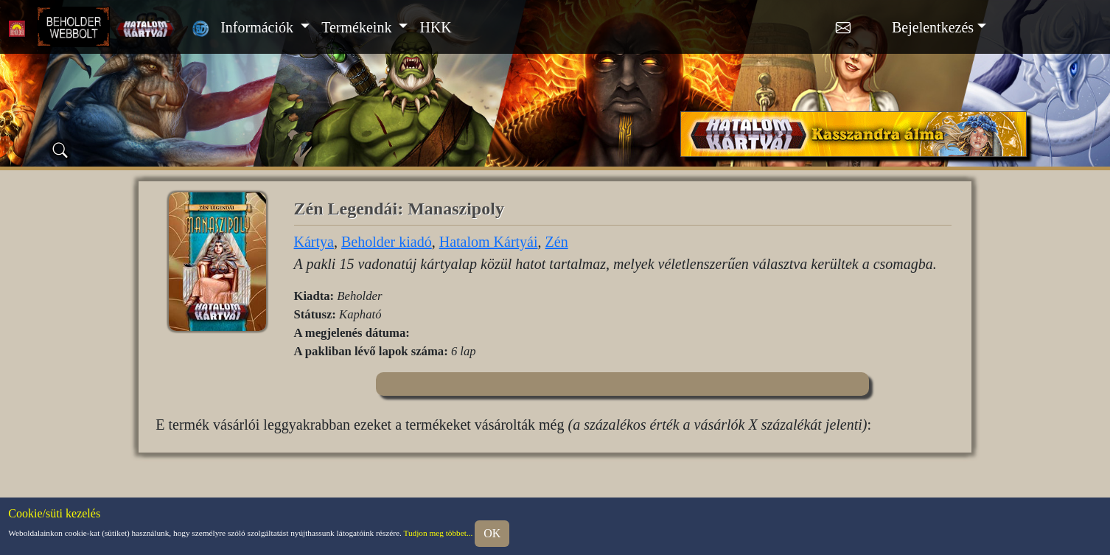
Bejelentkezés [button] (933, 27)
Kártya (314, 242)
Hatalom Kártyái (488, 242)
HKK (435, 27)
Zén (556, 242)
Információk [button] (258, 27)
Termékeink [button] (358, 27)
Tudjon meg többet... (437, 532)
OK (492, 533)
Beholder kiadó (386, 242)
